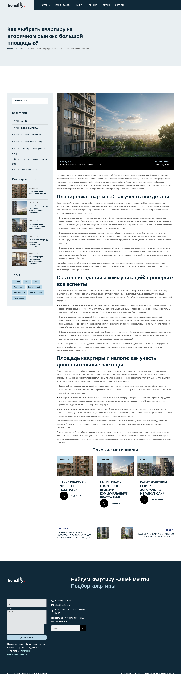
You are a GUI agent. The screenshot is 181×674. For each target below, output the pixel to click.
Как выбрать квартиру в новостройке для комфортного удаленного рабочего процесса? (75, 535)
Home (10, 48)
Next (168, 530)
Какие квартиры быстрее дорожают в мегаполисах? (153, 487)
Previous (63, 528)
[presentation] (25, 628)
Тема (9, 608)
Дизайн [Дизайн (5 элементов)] (17, 281)
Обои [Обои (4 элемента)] (36, 281)
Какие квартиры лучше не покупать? (73, 486)
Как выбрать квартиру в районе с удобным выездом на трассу (156, 535)
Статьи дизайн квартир (24, 127)
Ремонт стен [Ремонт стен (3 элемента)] (19, 298)
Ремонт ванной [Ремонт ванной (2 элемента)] (34, 287)
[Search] (83, 628)
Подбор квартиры (93, 585)
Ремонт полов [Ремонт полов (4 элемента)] (19, 292)
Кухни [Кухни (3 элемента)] (26, 281)
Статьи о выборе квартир (25, 134)
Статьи (22, 48)
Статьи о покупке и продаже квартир (84, 164)
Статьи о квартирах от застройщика (30, 148)
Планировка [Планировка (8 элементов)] (18, 287)
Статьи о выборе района (25, 141)
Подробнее (71, 496)
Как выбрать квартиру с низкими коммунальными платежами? (114, 489)
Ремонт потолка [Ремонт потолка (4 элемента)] (36, 292)
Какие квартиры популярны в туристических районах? (36, 260)
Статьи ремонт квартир (24, 169)
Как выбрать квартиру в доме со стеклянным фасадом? (38, 243)
